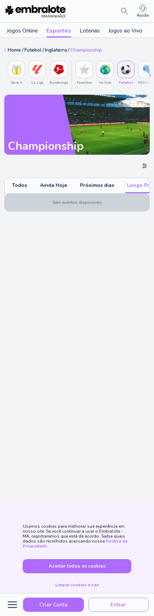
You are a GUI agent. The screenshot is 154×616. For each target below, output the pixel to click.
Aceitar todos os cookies (77, 566)
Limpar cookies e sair (77, 585)
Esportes (58, 32)
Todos (19, 185)
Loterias (90, 31)
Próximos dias (97, 185)
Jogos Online (22, 31)
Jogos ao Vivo (125, 31)
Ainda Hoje (53, 185)
